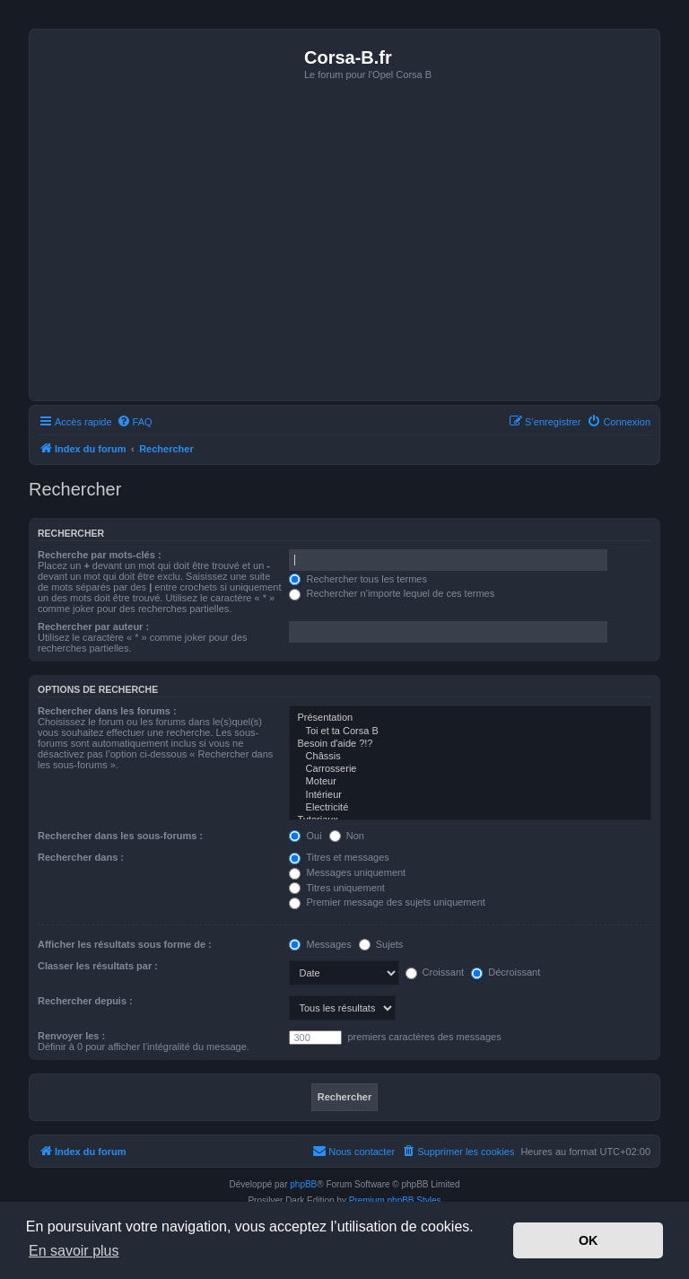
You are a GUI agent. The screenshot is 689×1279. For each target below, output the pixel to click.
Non (346, 835)
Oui (305, 835)
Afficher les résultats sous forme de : (125, 944)
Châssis (470, 756)
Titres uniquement (337, 887)
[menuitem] (135, 422)
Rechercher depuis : (85, 1000)
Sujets (381, 944)
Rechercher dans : (81, 857)
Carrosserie (470, 769)
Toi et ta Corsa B (470, 731)
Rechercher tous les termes (358, 579)
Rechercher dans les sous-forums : (120, 835)
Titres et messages (338, 857)
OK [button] (588, 1240)
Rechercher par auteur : (93, 626)
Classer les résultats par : (98, 965)
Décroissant (505, 972)
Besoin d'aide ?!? (470, 744)
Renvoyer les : (71, 1035)
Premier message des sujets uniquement (386, 902)
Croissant (435, 972)
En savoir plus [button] (74, 1250)
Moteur (470, 781)
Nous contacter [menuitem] (353, 1150)
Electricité (470, 808)
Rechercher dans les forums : (107, 710)
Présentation (470, 718)
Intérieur (470, 795)
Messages (320, 944)
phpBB (303, 1184)
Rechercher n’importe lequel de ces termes (391, 593)
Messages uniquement (347, 872)
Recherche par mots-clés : (99, 554)
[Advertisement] (344, 261)
